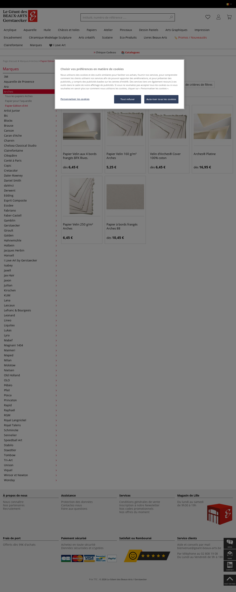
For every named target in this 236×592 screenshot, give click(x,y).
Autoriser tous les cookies (161, 99)
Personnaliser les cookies (75, 98)
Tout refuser (127, 99)
